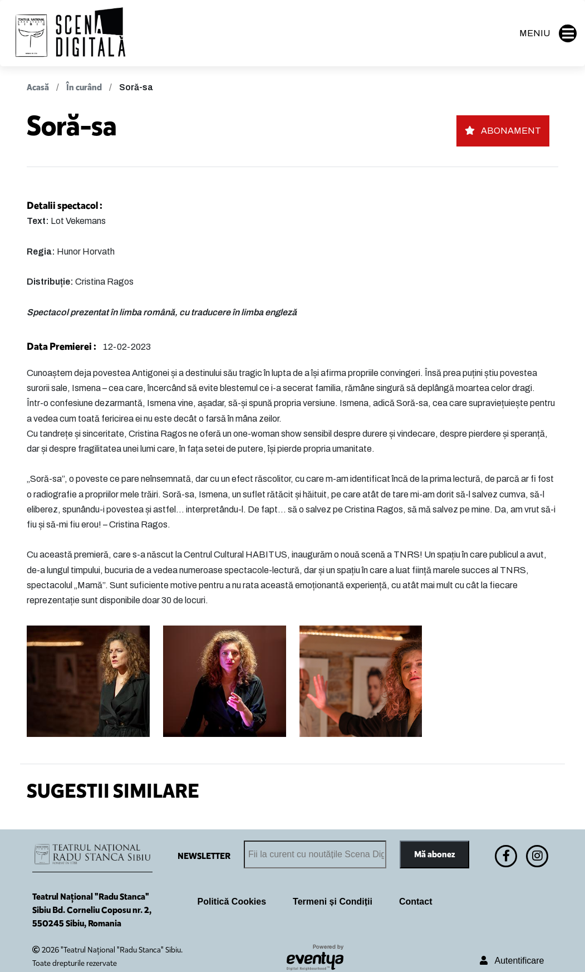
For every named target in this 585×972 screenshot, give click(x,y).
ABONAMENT (503, 130)
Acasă (38, 87)
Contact (415, 901)
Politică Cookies (232, 901)
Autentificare (512, 960)
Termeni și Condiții (332, 901)
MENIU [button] (548, 33)
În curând (84, 87)
